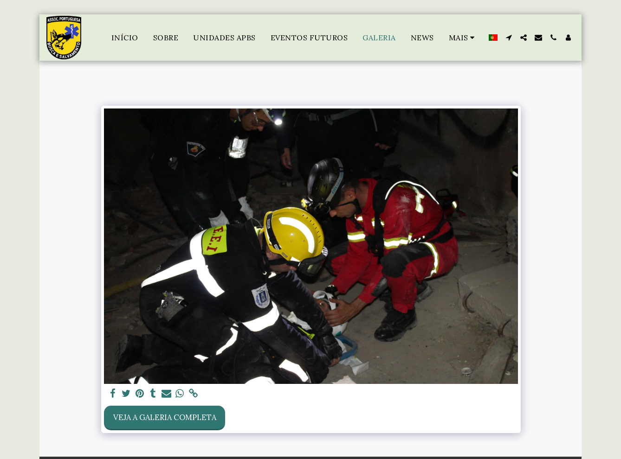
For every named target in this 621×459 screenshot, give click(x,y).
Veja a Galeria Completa (164, 417)
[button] (509, 37)
